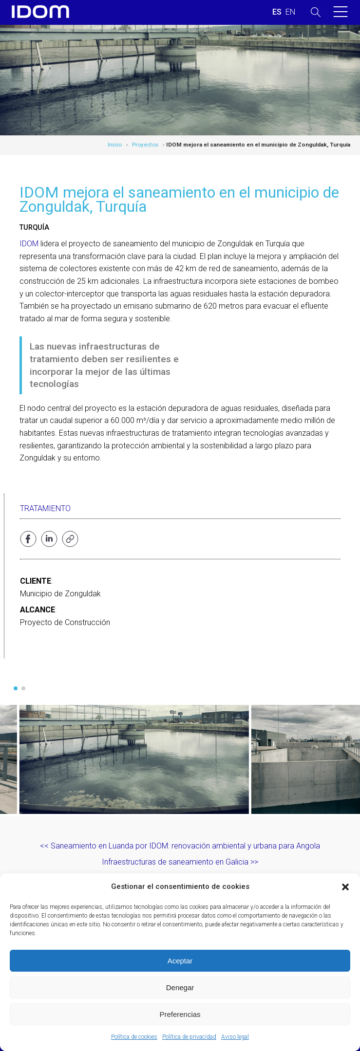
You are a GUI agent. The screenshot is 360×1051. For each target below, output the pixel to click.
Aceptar (180, 961)
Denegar (180, 987)
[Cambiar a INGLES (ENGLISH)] (290, 12)
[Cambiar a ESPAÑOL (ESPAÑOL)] (277, 12)
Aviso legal (235, 1036)
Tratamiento (45, 508)
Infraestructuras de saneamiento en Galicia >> (180, 862)
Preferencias (179, 1014)
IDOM (28, 243)
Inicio (115, 144)
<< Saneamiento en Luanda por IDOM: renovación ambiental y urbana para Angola (180, 845)
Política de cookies (134, 1036)
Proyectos (145, 144)
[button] (345, 887)
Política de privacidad (189, 1036)
